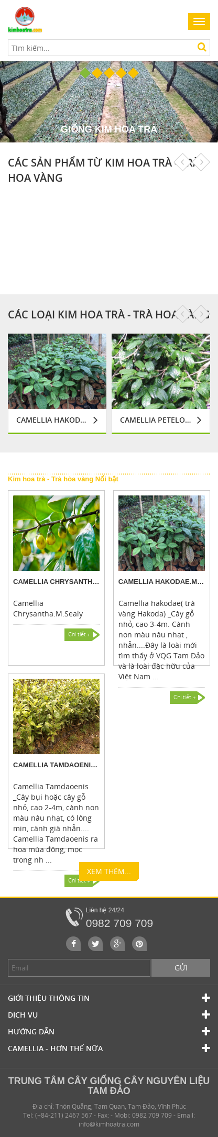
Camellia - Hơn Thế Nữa (109, 1048)
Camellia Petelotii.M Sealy (156, 420)
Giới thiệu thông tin (109, 998)
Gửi (181, 968)
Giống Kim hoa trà (109, 129)
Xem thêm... (109, 873)
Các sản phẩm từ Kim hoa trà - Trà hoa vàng (104, 170)
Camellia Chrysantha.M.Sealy (56, 582)
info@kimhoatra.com (109, 1124)
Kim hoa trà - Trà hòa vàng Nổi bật (63, 479)
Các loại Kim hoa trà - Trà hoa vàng (109, 314)
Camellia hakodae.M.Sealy (52, 420)
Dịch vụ (109, 1015)
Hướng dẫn (109, 1031)
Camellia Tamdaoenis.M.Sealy (56, 765)
